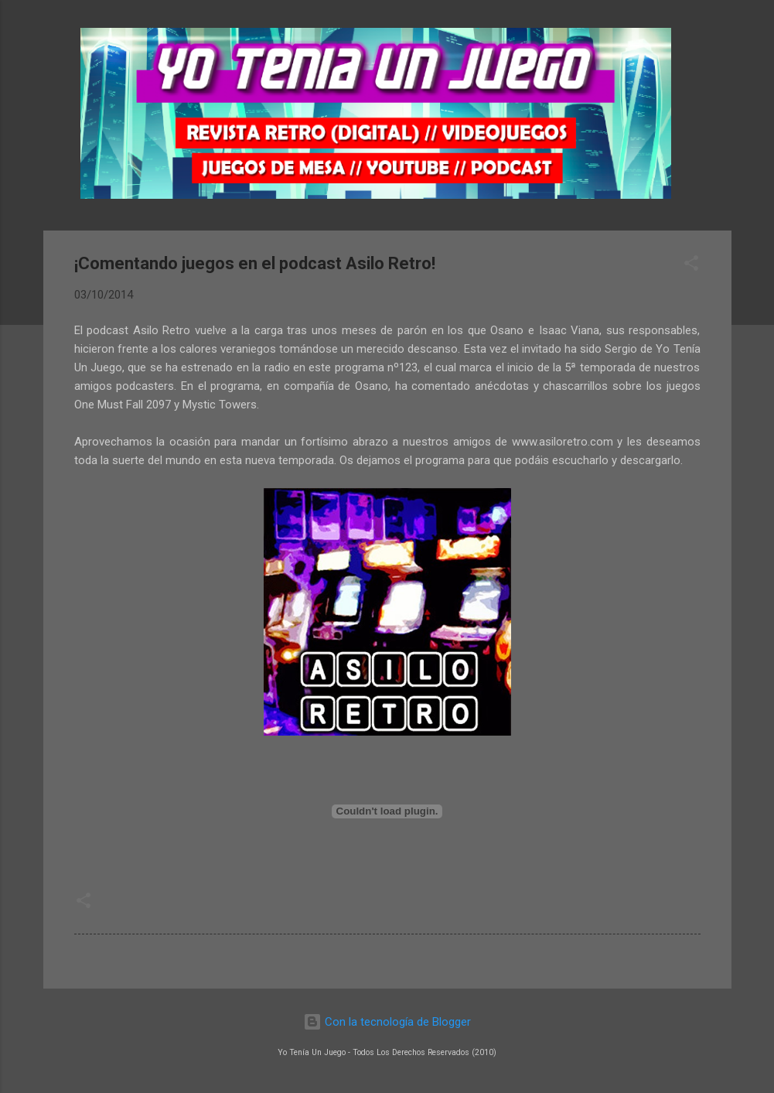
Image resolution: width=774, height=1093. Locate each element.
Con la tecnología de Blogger (387, 1022)
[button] (691, 266)
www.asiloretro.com (562, 442)
